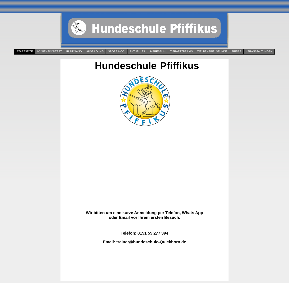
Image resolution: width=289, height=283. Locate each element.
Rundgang (74, 51)
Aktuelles (137, 51)
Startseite (25, 51)
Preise (236, 51)
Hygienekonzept (49, 51)
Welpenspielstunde (212, 51)
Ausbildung (95, 51)
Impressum (157, 51)
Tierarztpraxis (181, 51)
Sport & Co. (116, 51)
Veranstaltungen (259, 51)
